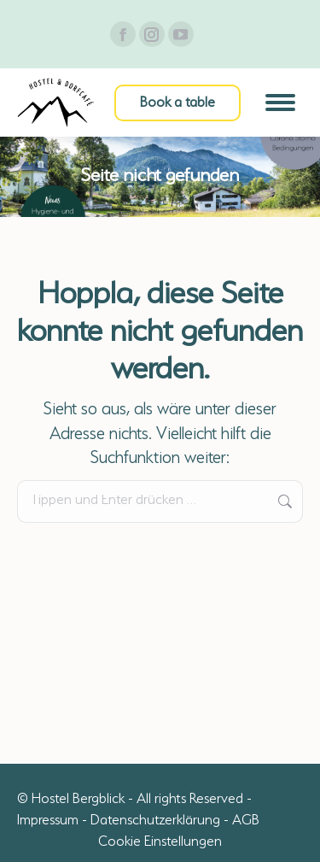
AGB (245, 821)
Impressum (48, 821)
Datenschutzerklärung (155, 821)
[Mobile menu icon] (280, 102)
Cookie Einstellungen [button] (160, 842)
